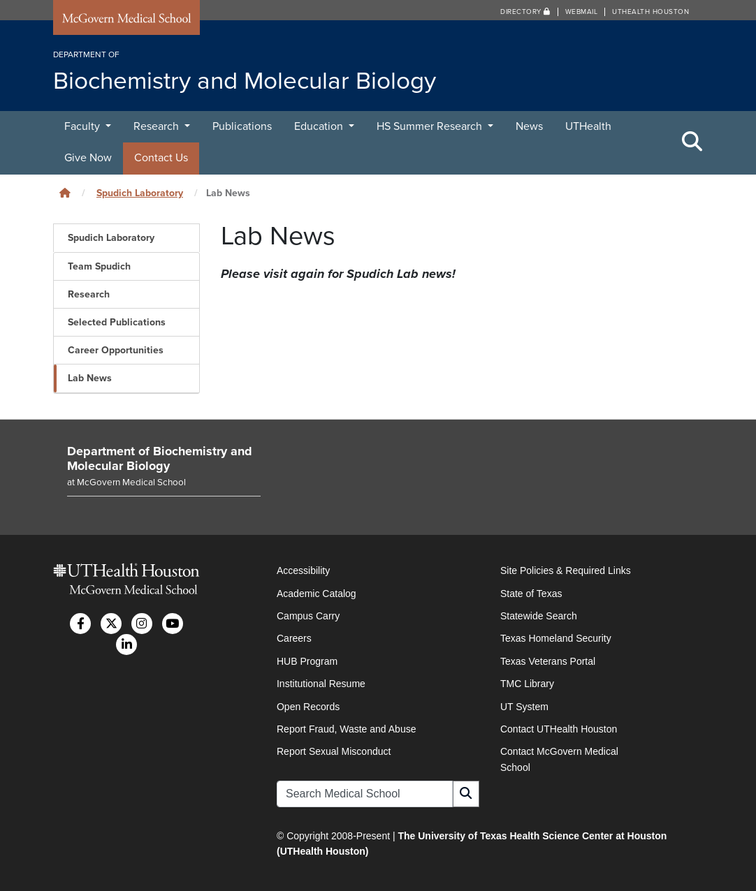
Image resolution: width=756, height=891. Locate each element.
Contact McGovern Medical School (559, 759)
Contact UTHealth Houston (558, 729)
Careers (294, 638)
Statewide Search (538, 615)
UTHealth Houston (650, 12)
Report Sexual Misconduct (334, 751)
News (529, 126)
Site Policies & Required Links (565, 570)
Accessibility (303, 570)
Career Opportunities (115, 350)
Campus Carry (308, 615)
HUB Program (307, 661)
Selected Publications (117, 322)
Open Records (308, 706)
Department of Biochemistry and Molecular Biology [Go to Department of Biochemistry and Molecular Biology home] (159, 458)
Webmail (581, 12)
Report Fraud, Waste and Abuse (346, 729)
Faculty (83, 126)
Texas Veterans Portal (547, 661)
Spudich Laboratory (139, 193)
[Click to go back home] (65, 193)
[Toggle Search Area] (692, 142)
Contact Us (161, 158)
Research (157, 126)
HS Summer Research (431, 126)
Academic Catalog (316, 593)
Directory (525, 12)
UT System (524, 706)
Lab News (90, 378)
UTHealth (588, 126)
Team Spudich (99, 266)
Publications (242, 126)
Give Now (88, 158)
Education (320, 126)
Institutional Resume (321, 683)
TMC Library (527, 683)
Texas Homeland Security (555, 638)
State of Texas (531, 593)
